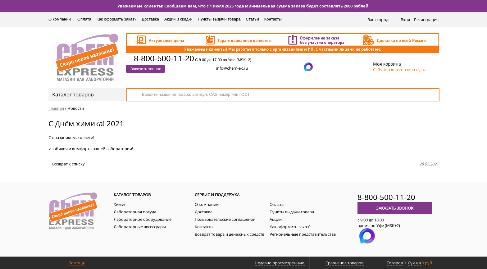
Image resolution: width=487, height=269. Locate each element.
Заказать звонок (145, 69)
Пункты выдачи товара (219, 19)
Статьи (252, 19)
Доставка (150, 19)
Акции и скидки (178, 19)
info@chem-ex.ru (232, 68)
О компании (59, 19)
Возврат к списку (66, 164)
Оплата (84, 19)
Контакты (273, 19)
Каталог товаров (86, 94)
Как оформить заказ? (116, 19)
